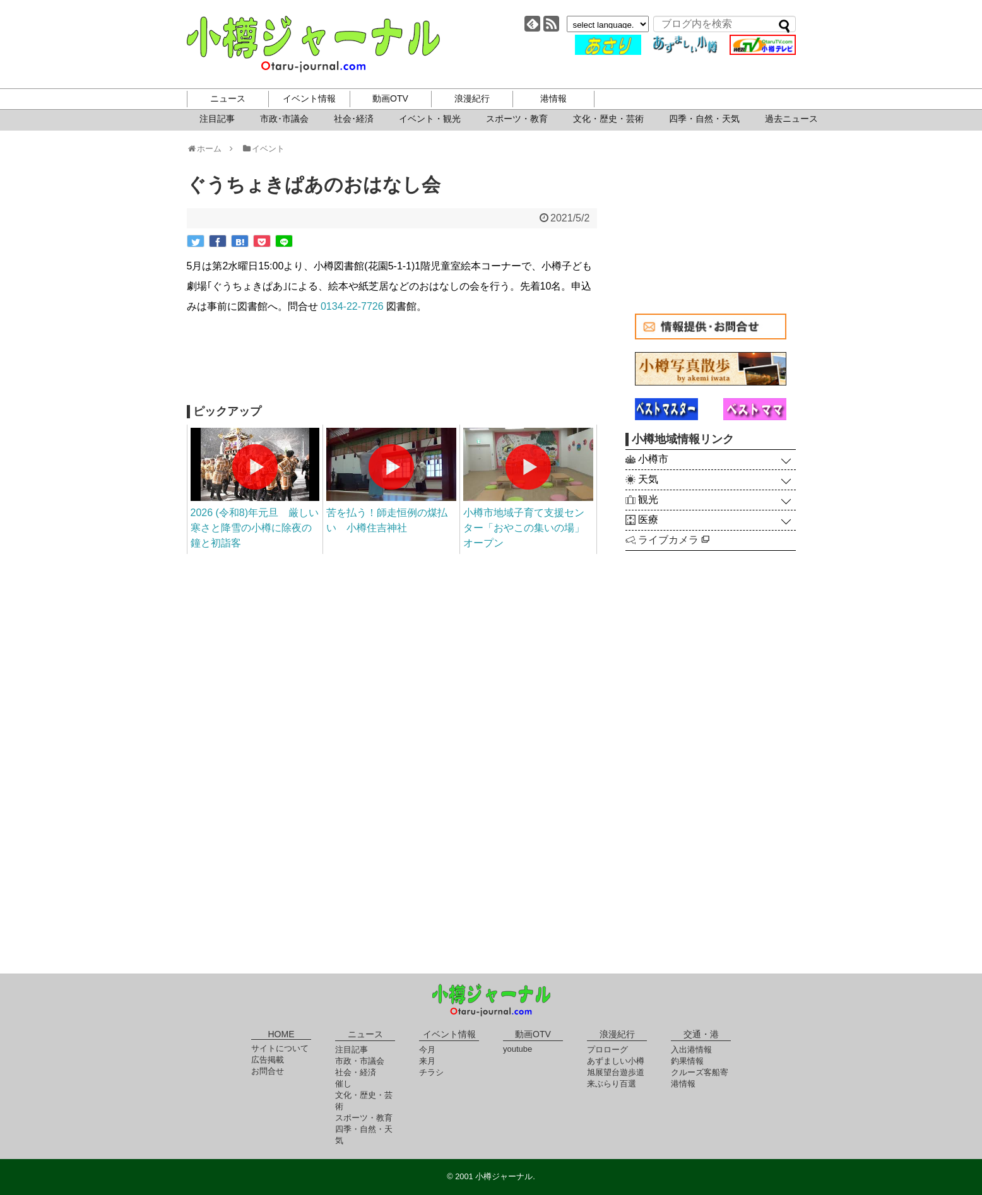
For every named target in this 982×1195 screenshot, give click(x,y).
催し (343, 1083)
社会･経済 (354, 119)
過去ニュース (791, 119)
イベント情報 (309, 98)
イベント (263, 148)
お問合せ (267, 1071)
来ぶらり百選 (611, 1083)
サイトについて (280, 1048)
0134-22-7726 (352, 306)
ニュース (227, 98)
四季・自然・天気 (704, 119)
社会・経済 (355, 1072)
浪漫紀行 (472, 98)
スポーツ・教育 (517, 119)
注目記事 (217, 119)
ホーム (208, 148)
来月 (427, 1061)
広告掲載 (267, 1059)
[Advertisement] (392, 360)
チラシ (431, 1072)
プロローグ (607, 1049)
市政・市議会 (359, 1061)
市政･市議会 (284, 119)
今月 (427, 1049)
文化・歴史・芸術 (608, 119)
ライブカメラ (673, 539)
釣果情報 (687, 1061)
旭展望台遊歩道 (615, 1072)
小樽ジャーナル (313, 44)
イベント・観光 (430, 119)
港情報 (553, 98)
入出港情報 (691, 1049)
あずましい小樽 (615, 1061)
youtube (517, 1049)
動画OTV (390, 98)
